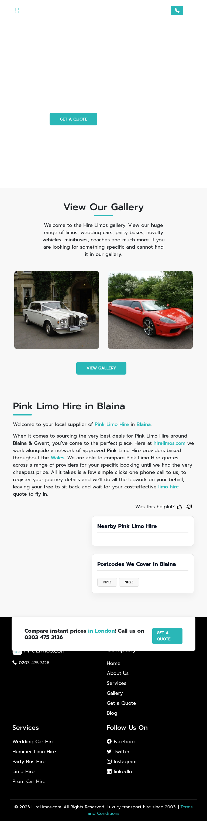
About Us (118, 673)
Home (113, 663)
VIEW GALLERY (101, 368)
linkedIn (119, 771)
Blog (112, 713)
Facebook (121, 741)
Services (116, 683)
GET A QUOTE (73, 119)
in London (101, 631)
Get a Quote (121, 703)
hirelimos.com (169, 443)
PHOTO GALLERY (130, 119)
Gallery (115, 693)
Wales (57, 457)
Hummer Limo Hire (34, 751)
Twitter (118, 751)
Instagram (121, 761)
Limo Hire (23, 771)
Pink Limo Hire (112, 424)
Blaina (144, 424)
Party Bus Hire (29, 761)
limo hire (168, 487)
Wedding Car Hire (33, 741)
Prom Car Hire (29, 781)
